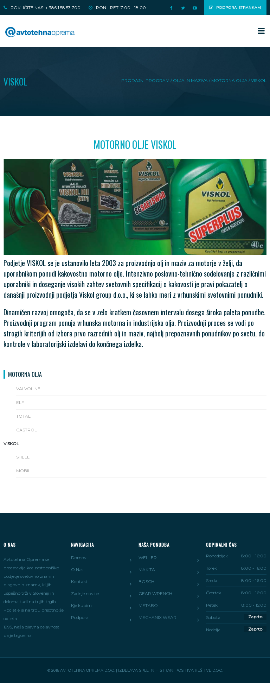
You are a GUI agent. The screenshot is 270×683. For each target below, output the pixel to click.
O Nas (77, 569)
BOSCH (146, 581)
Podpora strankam (235, 7)
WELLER (148, 557)
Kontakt (79, 581)
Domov (78, 557)
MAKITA (147, 569)
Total (23, 416)
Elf (20, 402)
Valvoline (28, 388)
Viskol (11, 443)
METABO (148, 605)
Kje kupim (81, 605)
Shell (23, 457)
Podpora (80, 617)
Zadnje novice (85, 593)
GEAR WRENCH (155, 593)
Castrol (26, 429)
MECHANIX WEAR (157, 617)
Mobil (23, 470)
